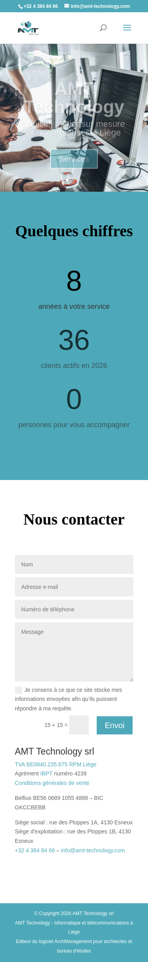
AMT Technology (74, 101)
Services (74, 163)
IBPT (46, 773)
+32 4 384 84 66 (35, 850)
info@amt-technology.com (93, 850)
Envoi (114, 725)
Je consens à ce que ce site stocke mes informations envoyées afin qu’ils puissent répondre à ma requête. (68, 699)
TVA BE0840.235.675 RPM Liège (56, 764)
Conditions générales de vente (52, 783)
